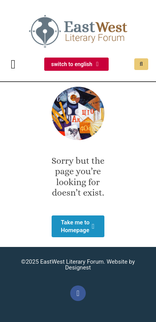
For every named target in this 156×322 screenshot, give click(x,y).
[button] (13, 64)
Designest (78, 267)
